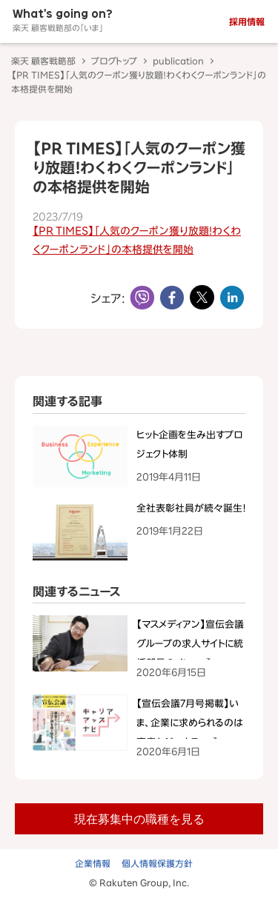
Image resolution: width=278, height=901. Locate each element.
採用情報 (247, 21)
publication (178, 60)
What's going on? (63, 20)
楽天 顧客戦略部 (43, 60)
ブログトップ (114, 60)
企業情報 (92, 863)
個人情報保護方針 (157, 863)
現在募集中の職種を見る (139, 818)
